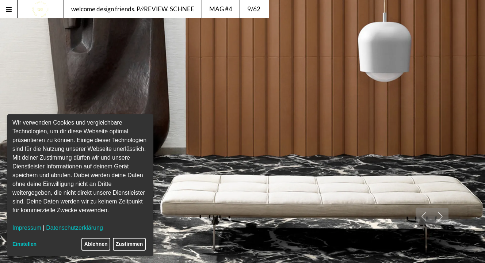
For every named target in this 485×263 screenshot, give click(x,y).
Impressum (26, 228)
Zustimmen (129, 244)
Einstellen (24, 244)
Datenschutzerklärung (74, 228)
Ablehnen (96, 244)
